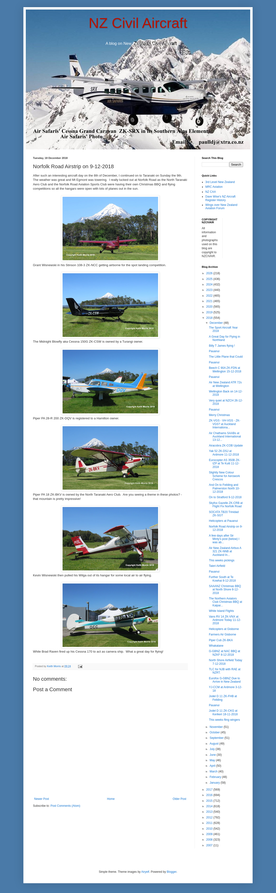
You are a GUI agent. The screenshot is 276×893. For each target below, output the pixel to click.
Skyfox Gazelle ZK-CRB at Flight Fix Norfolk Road (226, 504)
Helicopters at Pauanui (223, 521)
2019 (209, 312)
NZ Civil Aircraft (138, 23)
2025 (209, 279)
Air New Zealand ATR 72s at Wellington (225, 384)
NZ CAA (210, 191)
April (213, 765)
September (217, 738)
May (213, 760)
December (217, 323)
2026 (209, 273)
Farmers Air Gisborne (222, 634)
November (217, 727)
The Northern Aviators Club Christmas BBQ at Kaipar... (225, 602)
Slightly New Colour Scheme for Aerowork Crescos (224, 476)
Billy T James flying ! (222, 345)
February (216, 777)
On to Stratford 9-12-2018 (225, 497)
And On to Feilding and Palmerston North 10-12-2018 (224, 488)
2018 (209, 318)
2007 (209, 845)
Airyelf (145, 871)
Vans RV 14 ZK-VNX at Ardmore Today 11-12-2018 (225, 620)
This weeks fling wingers (224, 719)
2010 (209, 828)
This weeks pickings (221, 560)
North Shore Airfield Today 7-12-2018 (225, 662)
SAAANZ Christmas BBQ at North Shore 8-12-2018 (225, 589)
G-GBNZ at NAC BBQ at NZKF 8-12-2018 (224, 652)
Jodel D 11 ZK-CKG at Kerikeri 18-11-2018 (223, 712)
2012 (209, 817)
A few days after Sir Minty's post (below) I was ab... (224, 539)
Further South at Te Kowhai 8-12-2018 (222, 578)
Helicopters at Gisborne (224, 629)
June (213, 754)
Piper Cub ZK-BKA (221, 640)
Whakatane (216, 645)
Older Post (179, 799)
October (215, 732)
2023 (209, 290)
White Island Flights (221, 611)
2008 (209, 839)
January (215, 782)
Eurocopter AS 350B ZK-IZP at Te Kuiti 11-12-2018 (224, 463)
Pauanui (214, 351)
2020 (209, 306)
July (213, 749)
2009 (209, 834)
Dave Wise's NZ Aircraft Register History (220, 198)
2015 (209, 800)
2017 (209, 789)
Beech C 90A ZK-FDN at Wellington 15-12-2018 (225, 369)
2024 (209, 284)
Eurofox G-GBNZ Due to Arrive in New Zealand (225, 680)
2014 (209, 806)
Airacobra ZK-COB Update (226, 445)
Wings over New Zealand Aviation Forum (221, 206)
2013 (209, 811)
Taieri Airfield (217, 566)
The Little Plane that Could (226, 356)
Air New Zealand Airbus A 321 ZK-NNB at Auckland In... (225, 551)
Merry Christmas (219, 415)
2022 (209, 295)
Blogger (171, 871)
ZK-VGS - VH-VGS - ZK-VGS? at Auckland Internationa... (224, 424)
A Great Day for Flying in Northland (224, 338)
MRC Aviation (214, 186)
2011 (209, 823)
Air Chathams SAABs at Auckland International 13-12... (225, 436)
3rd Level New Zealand (220, 182)
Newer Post (41, 799)
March (214, 771)
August (214, 743)
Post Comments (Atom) (65, 805)
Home (111, 799)
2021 (209, 301)
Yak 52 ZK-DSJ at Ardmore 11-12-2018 (224, 452)
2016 (209, 795)
